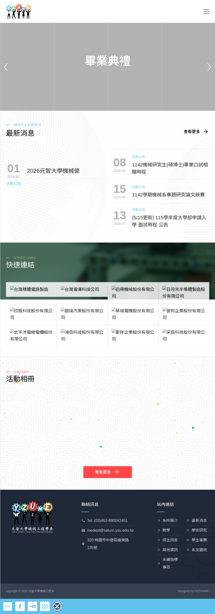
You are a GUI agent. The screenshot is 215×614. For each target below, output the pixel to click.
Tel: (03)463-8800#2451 (107, 521)
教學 (166, 530)
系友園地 (199, 550)
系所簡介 (170, 521)
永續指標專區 (170, 563)
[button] (206, 11)
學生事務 (199, 540)
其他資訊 (170, 550)
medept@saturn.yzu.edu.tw (110, 530)
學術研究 (199, 530)
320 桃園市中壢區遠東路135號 (108, 544)
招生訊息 (170, 540)
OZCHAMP (201, 591)
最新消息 (199, 521)
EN (7, 606)
